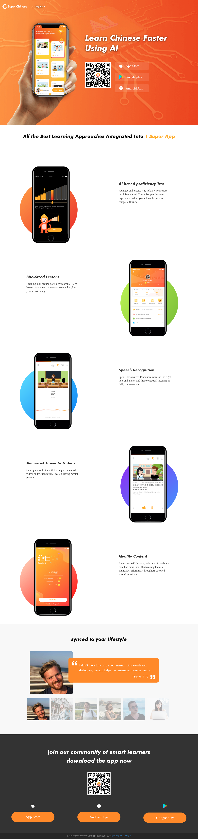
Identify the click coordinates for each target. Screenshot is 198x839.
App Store (129, 66)
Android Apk (131, 88)
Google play (130, 77)
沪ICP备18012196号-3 (121, 836)
